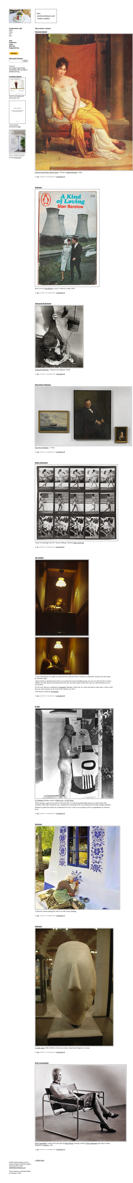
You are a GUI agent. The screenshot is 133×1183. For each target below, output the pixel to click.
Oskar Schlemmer (91, 1143)
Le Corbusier (39, 800)
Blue (10, 36)
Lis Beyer (46, 1145)
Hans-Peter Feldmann (43, 385)
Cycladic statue (40, 1048)
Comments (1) (60, 915)
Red (10, 34)
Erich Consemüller (42, 1063)
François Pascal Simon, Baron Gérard (46, 172)
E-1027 (37, 707)
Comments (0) (60, 176)
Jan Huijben (39, 558)
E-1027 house (69, 800)
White (10, 30)
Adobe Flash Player (18, 68)
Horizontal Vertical (16, 58)
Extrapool (62, 687)
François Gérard (41, 32)
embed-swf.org (14, 72)
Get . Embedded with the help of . (18, 70)
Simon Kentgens (14, 1164)
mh (38, 176)
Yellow (11, 32)
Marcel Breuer (69, 1143)
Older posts (39, 1160)
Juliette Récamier (71, 172)
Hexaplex (14, 1173)
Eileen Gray (60, 800)
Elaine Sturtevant (41, 463)
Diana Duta (15, 1166)
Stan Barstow (49, 288)
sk (37, 547)
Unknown (38, 187)
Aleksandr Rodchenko (43, 304)
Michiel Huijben (26, 1164)
